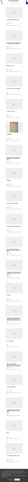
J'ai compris (17, 479)
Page (11, 3)
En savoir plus (10, 479)
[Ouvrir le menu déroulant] (1, 1)
